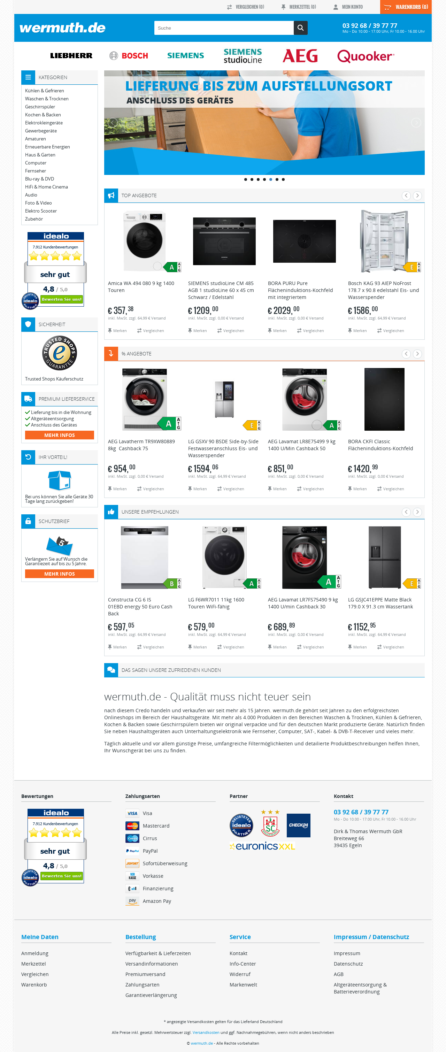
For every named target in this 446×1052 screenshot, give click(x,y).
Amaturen (35, 139)
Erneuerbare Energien (47, 147)
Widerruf (240, 974)
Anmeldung (34, 953)
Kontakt (238, 953)
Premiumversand (145, 974)
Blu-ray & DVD (39, 179)
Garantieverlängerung (151, 995)
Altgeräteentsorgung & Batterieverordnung (360, 988)
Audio (31, 195)
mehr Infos (59, 435)
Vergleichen (35, 974)
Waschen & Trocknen (47, 99)
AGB (339, 974)
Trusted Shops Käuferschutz (54, 379)
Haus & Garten (40, 155)
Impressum (347, 953)
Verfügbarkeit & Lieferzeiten (158, 953)
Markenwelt (243, 984)
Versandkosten (206, 1032)
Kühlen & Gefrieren (44, 91)
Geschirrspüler (40, 107)
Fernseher (35, 171)
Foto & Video (38, 203)
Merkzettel (33, 963)
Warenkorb (34, 984)
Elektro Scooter (41, 211)
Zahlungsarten (142, 984)
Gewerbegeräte (41, 131)
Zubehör (34, 219)
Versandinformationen (151, 963)
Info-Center (243, 963)
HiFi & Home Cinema (46, 187)
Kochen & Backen (43, 115)
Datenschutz (348, 963)
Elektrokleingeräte (44, 123)
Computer (35, 163)
